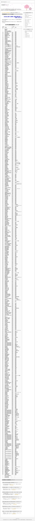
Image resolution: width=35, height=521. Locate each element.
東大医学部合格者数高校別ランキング (28, 27)
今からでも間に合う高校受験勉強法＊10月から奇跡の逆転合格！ (16, 519)
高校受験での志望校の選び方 (28, 15)
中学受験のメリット (27, 34)
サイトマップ (17, 518)
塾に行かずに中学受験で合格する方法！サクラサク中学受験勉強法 (28, 31)
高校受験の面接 (27, 16)
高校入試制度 (26, 24)
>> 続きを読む (13, 489)
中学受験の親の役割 (27, 35)
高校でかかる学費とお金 (28, 19)
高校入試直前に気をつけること (28, 18)
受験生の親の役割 (27, 20)
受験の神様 (26, 25)
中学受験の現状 (27, 33)
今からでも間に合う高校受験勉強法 (6, 12)
